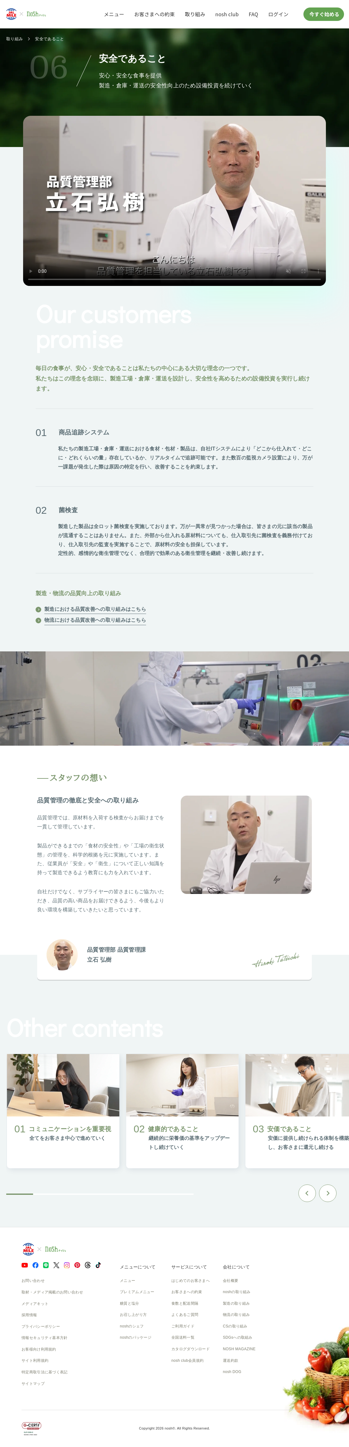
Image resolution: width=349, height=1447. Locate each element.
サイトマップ (33, 1383)
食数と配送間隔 (184, 1303)
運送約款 (230, 1360)
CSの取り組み (235, 1326)
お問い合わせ (33, 1280)
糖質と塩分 (129, 1303)
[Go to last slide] (307, 1193)
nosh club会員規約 (187, 1360)
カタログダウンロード (190, 1349)
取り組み (195, 14)
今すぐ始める (323, 14)
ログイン (278, 14)
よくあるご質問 (184, 1314)
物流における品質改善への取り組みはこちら (95, 620)
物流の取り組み (236, 1314)
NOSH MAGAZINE (239, 1349)
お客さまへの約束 (154, 14)
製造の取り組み (236, 1303)
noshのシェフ (132, 1326)
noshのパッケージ (135, 1337)
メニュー (114, 14)
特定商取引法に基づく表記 (45, 1372)
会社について (236, 1266)
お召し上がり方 (133, 1314)
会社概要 (230, 1280)
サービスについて (189, 1266)
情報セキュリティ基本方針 (45, 1338)
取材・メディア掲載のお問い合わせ (52, 1292)
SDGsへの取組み (238, 1337)
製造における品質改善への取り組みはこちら (95, 609)
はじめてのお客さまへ (190, 1280)
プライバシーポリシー (41, 1326)
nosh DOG (232, 1372)
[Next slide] (328, 1193)
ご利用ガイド (182, 1326)
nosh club (227, 14)
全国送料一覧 (182, 1337)
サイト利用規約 (35, 1360)
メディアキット (35, 1304)
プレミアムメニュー (137, 1292)
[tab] (19, 1194)
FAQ (253, 14)
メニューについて (137, 1266)
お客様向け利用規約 (39, 1349)
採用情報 (29, 1315)
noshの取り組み (237, 1292)
